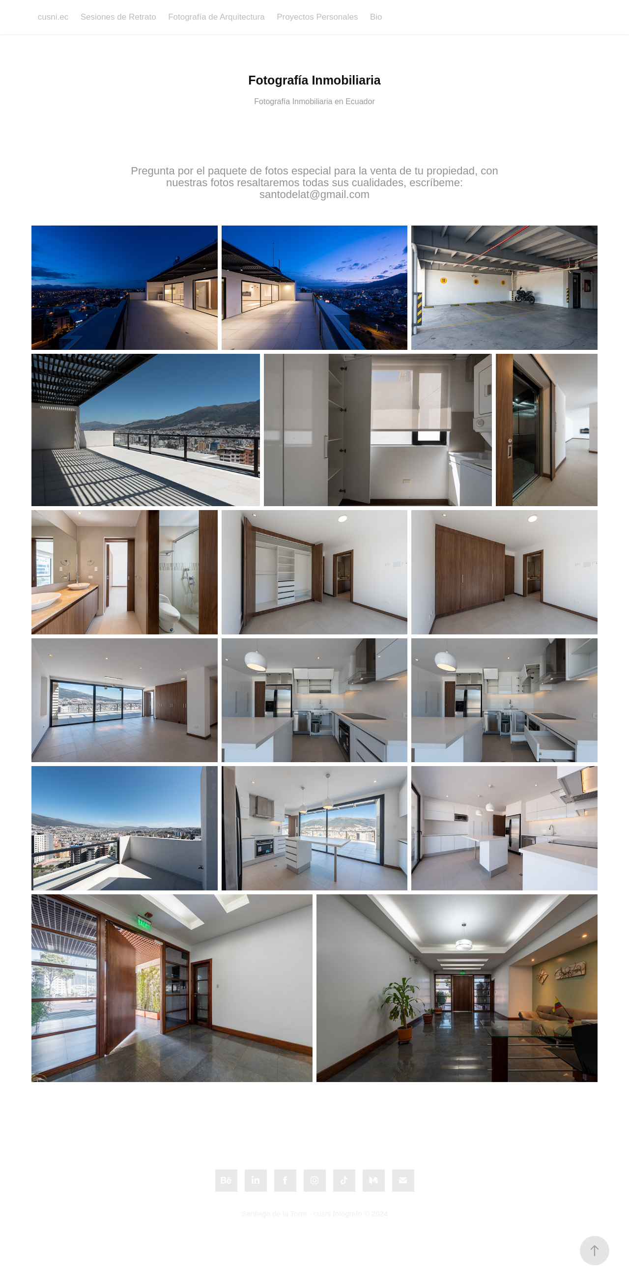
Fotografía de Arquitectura (216, 17)
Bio (376, 17)
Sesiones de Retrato (118, 17)
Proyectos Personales (317, 17)
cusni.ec (53, 17)
